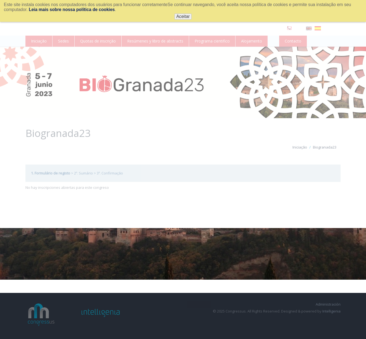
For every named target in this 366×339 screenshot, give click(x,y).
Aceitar (183, 16)
